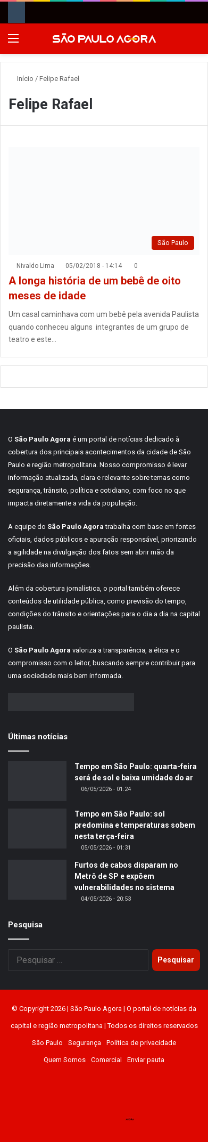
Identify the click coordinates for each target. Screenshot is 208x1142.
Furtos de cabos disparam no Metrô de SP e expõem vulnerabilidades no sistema (126, 876)
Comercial (106, 1060)
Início (21, 79)
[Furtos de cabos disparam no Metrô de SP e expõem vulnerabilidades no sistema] (37, 880)
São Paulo (47, 1043)
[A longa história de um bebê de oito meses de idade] (104, 201)
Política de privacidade (141, 1043)
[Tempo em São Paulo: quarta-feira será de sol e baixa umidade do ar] (37, 781)
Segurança (84, 1043)
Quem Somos (65, 1060)
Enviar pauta (145, 1060)
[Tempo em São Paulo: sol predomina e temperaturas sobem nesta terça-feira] (37, 829)
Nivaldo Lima (35, 266)
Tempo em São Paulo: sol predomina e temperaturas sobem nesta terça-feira (134, 825)
